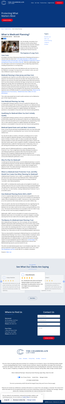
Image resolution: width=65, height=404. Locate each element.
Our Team (37, 2)
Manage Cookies (44, 377)
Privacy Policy (32, 358)
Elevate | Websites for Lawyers (54, 402)
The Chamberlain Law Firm (8, 249)
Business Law (47, 36)
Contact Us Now (7, 20)
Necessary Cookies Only (19, 400)
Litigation (46, 42)
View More (32, 298)
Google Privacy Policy (37, 383)
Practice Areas (43, 2)
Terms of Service (48, 383)
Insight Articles (51, 2)
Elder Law (8, 252)
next (64, 282)
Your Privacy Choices (24, 377)
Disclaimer (25, 358)
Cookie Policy (35, 377)
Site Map (38, 358)
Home (32, 2)
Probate (46, 44)
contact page (31, 239)
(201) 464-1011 (13, 324)
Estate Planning (48, 40)
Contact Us (59, 2)
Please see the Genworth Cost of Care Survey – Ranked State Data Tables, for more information (20, 91)
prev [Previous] (1, 282)
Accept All (6, 400)
